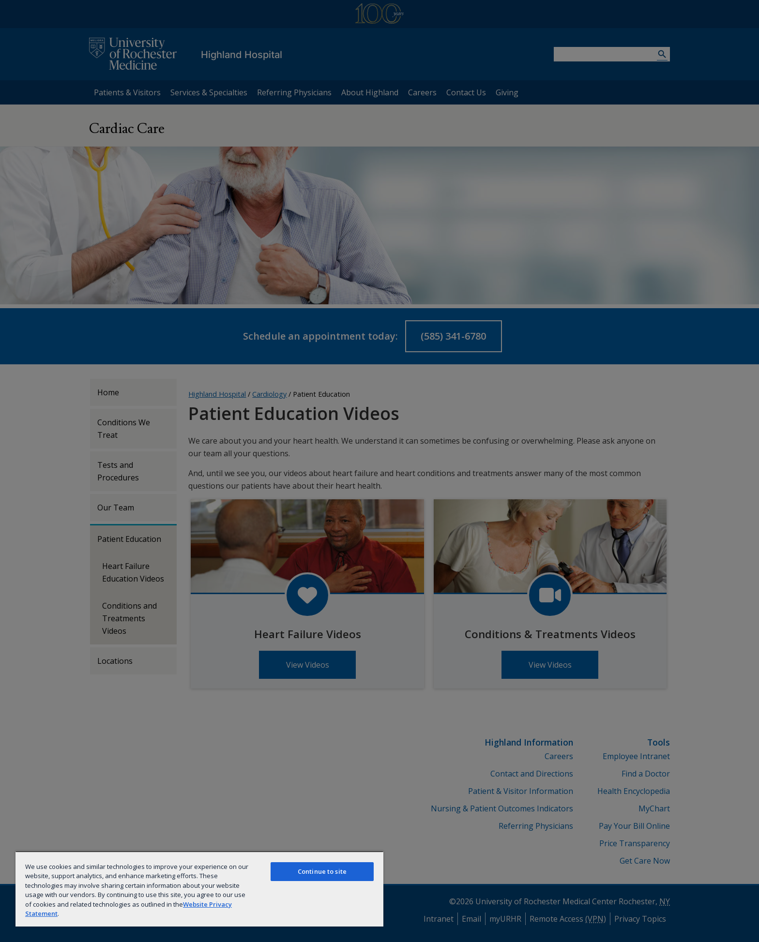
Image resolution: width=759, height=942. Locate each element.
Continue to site (322, 871)
